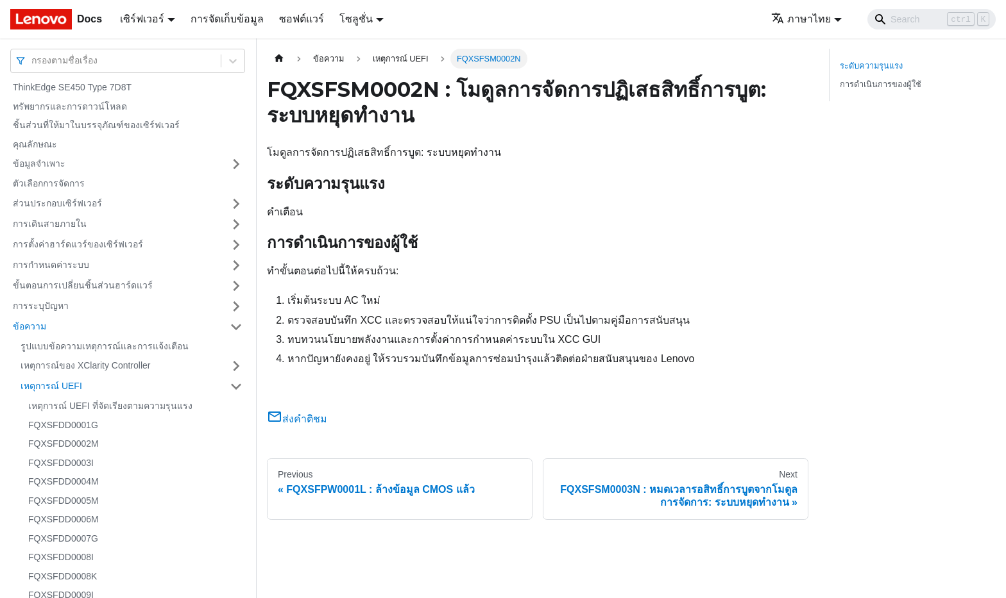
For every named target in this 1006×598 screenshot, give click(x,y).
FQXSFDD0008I (61, 557)
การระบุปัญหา (41, 306)
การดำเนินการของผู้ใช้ (880, 84)
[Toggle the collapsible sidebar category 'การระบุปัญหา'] (236, 306)
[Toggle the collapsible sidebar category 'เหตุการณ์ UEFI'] (236, 386)
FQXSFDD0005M (63, 500)
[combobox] (32, 60)
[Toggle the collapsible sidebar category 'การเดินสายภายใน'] (236, 224)
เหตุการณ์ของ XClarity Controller (85, 365)
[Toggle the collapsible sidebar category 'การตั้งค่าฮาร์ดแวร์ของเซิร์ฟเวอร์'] (236, 245)
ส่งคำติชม (297, 418)
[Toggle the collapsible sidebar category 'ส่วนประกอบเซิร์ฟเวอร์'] (236, 204)
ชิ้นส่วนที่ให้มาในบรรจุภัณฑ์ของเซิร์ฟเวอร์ (96, 125)
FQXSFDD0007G (63, 538)
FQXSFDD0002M (63, 443)
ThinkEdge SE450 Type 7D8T (72, 87)
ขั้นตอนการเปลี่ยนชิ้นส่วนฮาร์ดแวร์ (83, 285)
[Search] (931, 19)
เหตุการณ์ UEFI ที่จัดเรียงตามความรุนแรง (110, 406)
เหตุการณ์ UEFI (51, 386)
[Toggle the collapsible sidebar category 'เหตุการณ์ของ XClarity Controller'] (236, 366)
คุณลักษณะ (35, 144)
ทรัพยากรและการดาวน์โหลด (70, 106)
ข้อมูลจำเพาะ (39, 163)
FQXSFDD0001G (63, 425)
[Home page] (279, 59)
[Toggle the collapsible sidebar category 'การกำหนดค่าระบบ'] (236, 265)
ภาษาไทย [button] (801, 18)
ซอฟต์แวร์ (301, 18)
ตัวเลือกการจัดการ (49, 183)
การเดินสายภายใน (50, 224)
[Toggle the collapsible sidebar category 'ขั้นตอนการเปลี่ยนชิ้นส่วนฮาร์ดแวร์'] (236, 286)
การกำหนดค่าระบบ (51, 265)
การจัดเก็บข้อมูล (227, 18)
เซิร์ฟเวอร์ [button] (142, 18)
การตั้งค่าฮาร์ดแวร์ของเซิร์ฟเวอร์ (78, 244)
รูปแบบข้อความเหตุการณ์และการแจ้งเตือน (105, 346)
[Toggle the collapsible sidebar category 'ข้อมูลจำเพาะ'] (236, 164)
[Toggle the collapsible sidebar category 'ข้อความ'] (236, 327)
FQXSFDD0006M (63, 519)
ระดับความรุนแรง (871, 66)
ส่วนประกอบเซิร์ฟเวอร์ (57, 203)
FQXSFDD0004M (63, 481)
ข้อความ (29, 326)
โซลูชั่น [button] (356, 18)
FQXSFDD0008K (62, 576)
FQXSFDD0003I (61, 463)
